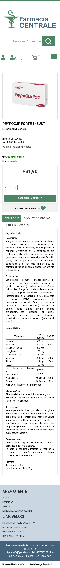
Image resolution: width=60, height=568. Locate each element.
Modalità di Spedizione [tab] (37, 218)
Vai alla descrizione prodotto (16, 147)
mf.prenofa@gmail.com (17, 552)
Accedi (5, 498)
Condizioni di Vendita (13, 536)
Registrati (7, 502)
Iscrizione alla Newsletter (17, 511)
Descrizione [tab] (12, 218)
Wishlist (7, 506)
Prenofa (19, 564)
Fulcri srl (47, 564)
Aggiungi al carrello (30, 198)
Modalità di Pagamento (15, 527)
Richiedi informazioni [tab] (17, 225)
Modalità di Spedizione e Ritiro (18, 523)
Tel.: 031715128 (40, 552)
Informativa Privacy (13, 531)
